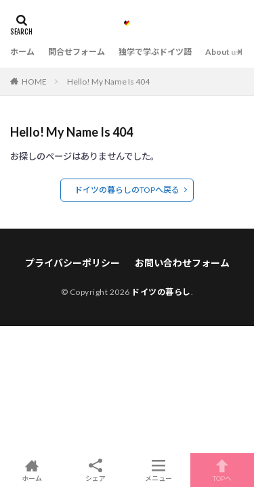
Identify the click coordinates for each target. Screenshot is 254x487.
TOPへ (222, 470)
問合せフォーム (76, 52)
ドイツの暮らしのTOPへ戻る (127, 190)
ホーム (22, 52)
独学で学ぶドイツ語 (155, 52)
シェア (95, 470)
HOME (34, 81)
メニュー (159, 470)
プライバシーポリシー (72, 263)
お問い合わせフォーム (182, 263)
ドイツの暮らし (161, 292)
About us (222, 52)
